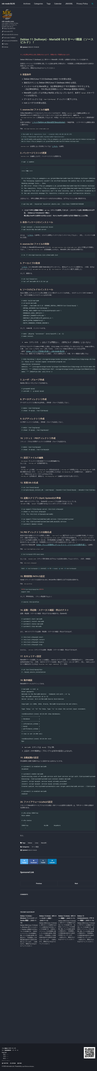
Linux (36, 929)
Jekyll (23, 1066)
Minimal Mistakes (32, 1066)
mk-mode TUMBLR (8, 44)
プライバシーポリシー (7, 1060)
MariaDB (43, 929)
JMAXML (68, 4)
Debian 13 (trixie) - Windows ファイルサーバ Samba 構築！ (28, 1004)
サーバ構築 (35, 933)
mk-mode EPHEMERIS (9, 47)
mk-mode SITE (7, 37)
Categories (37, 4)
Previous (39, 969)
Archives (25, 4)
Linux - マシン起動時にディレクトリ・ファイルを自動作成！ (65, 604)
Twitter (5, 50)
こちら (63, 160)
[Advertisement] (57, 22)
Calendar (56, 4)
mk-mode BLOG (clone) (10, 40)
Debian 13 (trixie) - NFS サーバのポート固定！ (47, 1004)
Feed (23, 1063)
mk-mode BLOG (8, 4)
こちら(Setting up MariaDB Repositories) (51, 132)
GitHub (5, 53)
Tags (47, 4)
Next (76, 969)
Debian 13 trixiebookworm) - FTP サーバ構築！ (84, 1004)
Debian (30, 929)
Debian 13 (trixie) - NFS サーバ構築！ (66, 1003)
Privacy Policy (81, 4)
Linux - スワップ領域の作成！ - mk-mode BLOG (47, 389)
